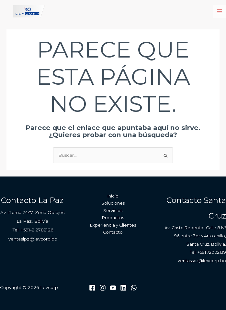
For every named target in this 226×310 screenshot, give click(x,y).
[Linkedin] (123, 287)
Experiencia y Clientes (113, 225)
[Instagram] (102, 287)
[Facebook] (92, 287)
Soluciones (113, 203)
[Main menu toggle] (219, 11)
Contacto (113, 232)
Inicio (113, 196)
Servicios (112, 210)
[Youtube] (113, 287)
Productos (113, 217)
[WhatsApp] (133, 287)
